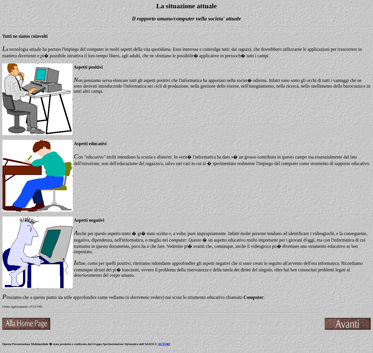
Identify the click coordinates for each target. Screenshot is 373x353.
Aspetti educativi (90, 143)
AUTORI (164, 344)
